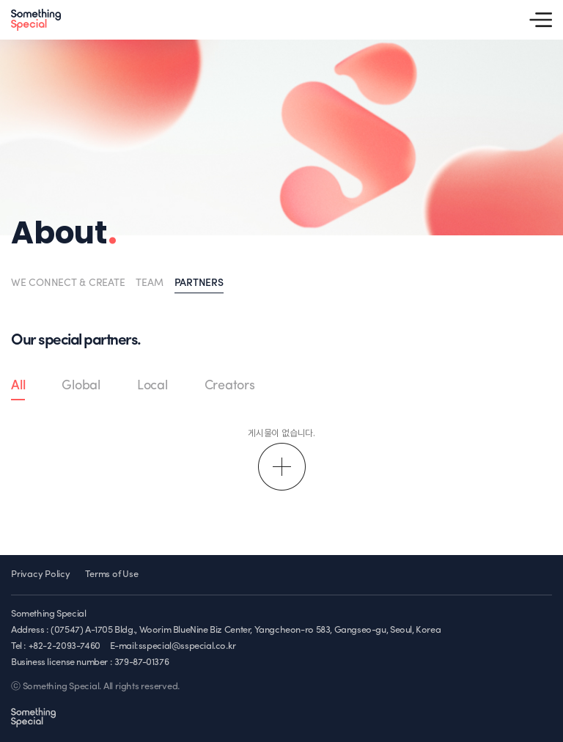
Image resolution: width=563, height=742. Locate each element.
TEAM (149, 283)
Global (81, 386)
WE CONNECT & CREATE (68, 283)
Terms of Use (111, 574)
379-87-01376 (141, 662)
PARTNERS (199, 283)
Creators (230, 386)
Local (152, 386)
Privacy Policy (40, 574)
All (18, 386)
